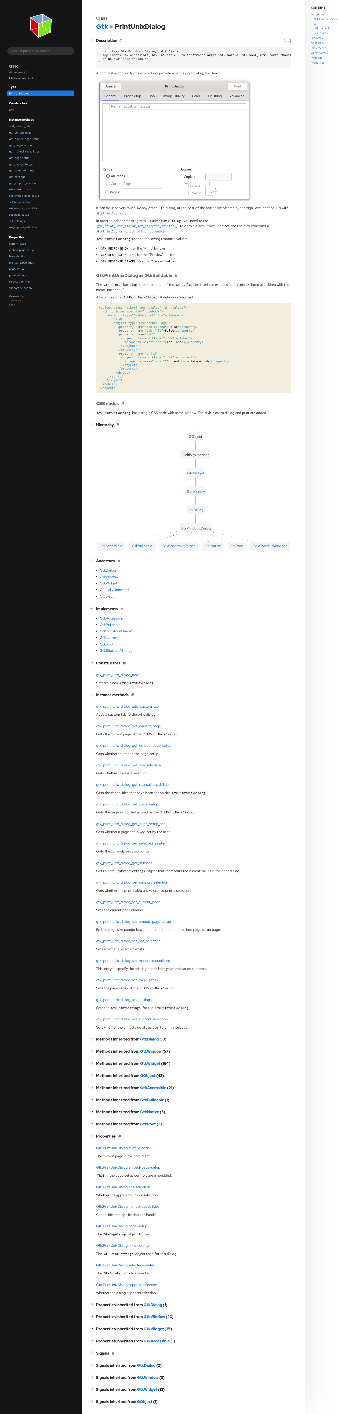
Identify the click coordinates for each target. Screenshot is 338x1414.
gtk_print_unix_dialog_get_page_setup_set (130, 824)
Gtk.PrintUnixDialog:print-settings (123, 1245)
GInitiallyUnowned (114, 589)
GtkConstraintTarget (116, 631)
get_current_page (20, 132)
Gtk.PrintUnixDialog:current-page (123, 1148)
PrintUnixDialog (19, 93)
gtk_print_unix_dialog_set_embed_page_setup (133, 921)
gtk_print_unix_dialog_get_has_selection (128, 765)
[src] (287, 40)
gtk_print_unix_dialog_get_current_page (128, 726)
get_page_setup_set (22, 164)
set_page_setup (19, 215)
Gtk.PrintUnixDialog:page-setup (121, 1226)
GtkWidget (108, 583)
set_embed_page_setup (24, 196)
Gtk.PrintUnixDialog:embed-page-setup (128, 1167)
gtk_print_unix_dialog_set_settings (124, 999)
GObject (107, 596)
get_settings (17, 177)
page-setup (16, 269)
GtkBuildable (110, 625)
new (11, 110)
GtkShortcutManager (117, 650)
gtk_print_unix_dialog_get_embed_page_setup (133, 745)
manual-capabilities (21, 263)
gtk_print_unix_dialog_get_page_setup (127, 804)
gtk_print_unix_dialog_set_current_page (128, 902)
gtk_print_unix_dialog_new (117, 675)
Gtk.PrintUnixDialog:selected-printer (125, 1265)
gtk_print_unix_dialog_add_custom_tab (127, 706)
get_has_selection (20, 145)
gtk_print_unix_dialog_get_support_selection (132, 882)
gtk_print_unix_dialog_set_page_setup (127, 980)
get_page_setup (19, 158)
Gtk (13, 66)
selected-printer (19, 281)
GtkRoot (106, 644)
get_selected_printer (22, 170)
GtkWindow (109, 577)
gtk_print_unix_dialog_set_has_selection (128, 941)
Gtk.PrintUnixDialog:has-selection (123, 1187)
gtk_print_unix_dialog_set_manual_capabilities (133, 960)
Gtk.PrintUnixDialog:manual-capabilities (128, 1206)
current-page (17, 244)
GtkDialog (108, 570)
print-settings (18, 275)
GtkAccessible (111, 618)
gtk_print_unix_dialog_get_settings (124, 863)
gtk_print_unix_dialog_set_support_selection (132, 1019)
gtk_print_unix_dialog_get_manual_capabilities (133, 784)
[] (93, 40)
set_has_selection (20, 202)
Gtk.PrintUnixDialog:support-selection (126, 1285)
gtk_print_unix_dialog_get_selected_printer (131, 843)
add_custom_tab (19, 126)
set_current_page (20, 189)
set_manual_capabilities (24, 208)
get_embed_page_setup (24, 139)
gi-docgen (16, 300)
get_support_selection (23, 183)
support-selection (20, 288)
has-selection (17, 256)
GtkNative (108, 637)
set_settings (17, 221)
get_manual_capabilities (24, 151)
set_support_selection (23, 227)
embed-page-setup (21, 250)
